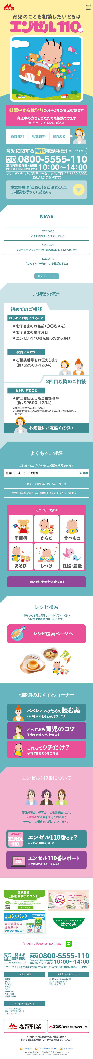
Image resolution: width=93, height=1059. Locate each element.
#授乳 (15, 493)
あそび (7, 986)
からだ (7, 981)
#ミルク (54, 493)
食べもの (8, 984)
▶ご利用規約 (26, 1048)
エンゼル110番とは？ (14, 1008)
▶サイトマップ (66, 1048)
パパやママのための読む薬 (60, 979)
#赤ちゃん (32, 493)
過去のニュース (46, 276)
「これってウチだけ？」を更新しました (47, 263)
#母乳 (23, 493)
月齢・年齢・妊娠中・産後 (10, 995)
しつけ (7, 989)
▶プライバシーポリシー (45, 1048)
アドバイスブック (12, 1013)
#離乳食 (44, 493)
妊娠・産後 (9, 991)
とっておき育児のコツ (58, 981)
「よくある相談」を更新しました (46, 236)
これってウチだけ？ (57, 984)
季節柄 (7, 979)
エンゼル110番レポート (15, 1011)
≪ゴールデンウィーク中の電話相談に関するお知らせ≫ (46, 249)
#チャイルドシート (70, 493)
